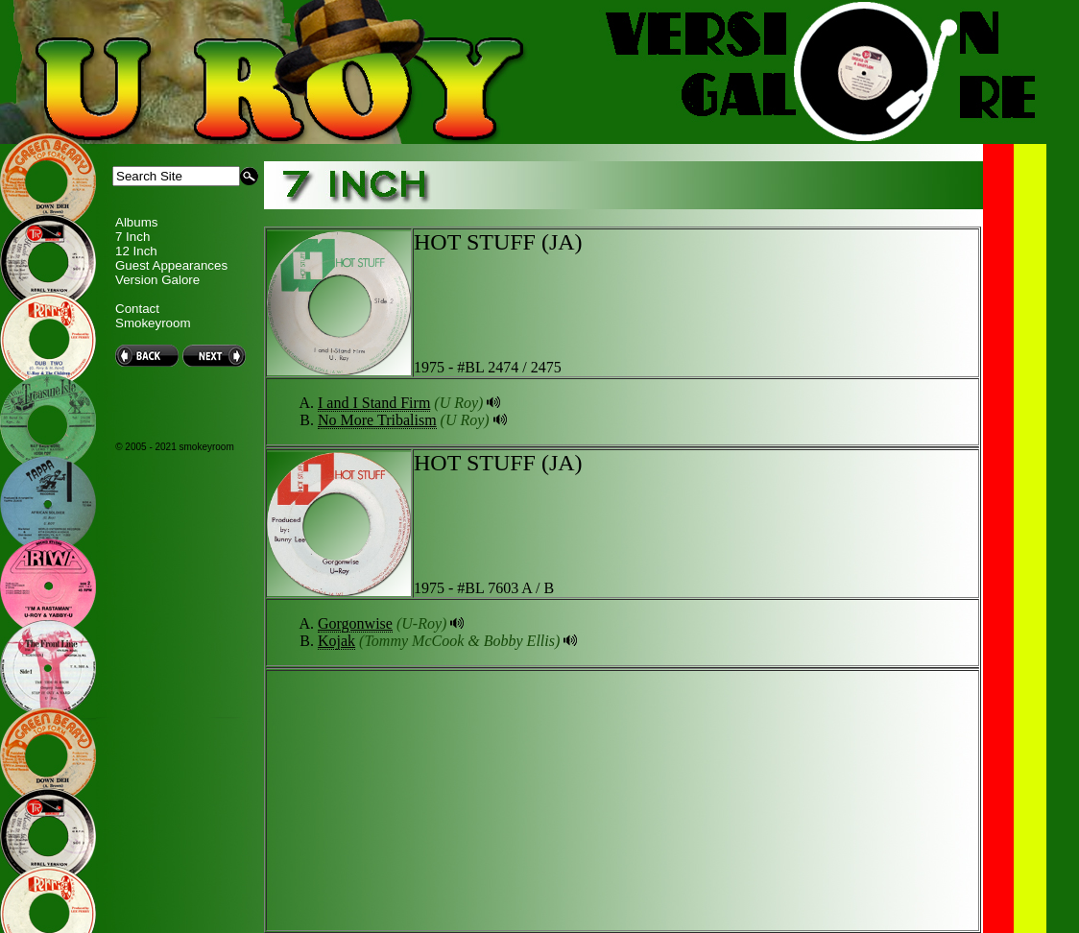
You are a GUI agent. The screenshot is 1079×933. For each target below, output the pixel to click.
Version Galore (157, 280)
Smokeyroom (153, 323)
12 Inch (136, 251)
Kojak (336, 641)
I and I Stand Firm (374, 403)
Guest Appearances (171, 265)
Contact (137, 308)
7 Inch (132, 236)
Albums (136, 222)
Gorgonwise (355, 623)
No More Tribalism (377, 420)
